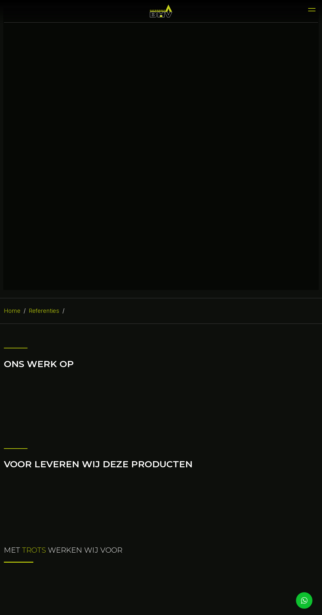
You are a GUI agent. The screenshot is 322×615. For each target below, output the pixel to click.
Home (12, 310)
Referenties (44, 310)
